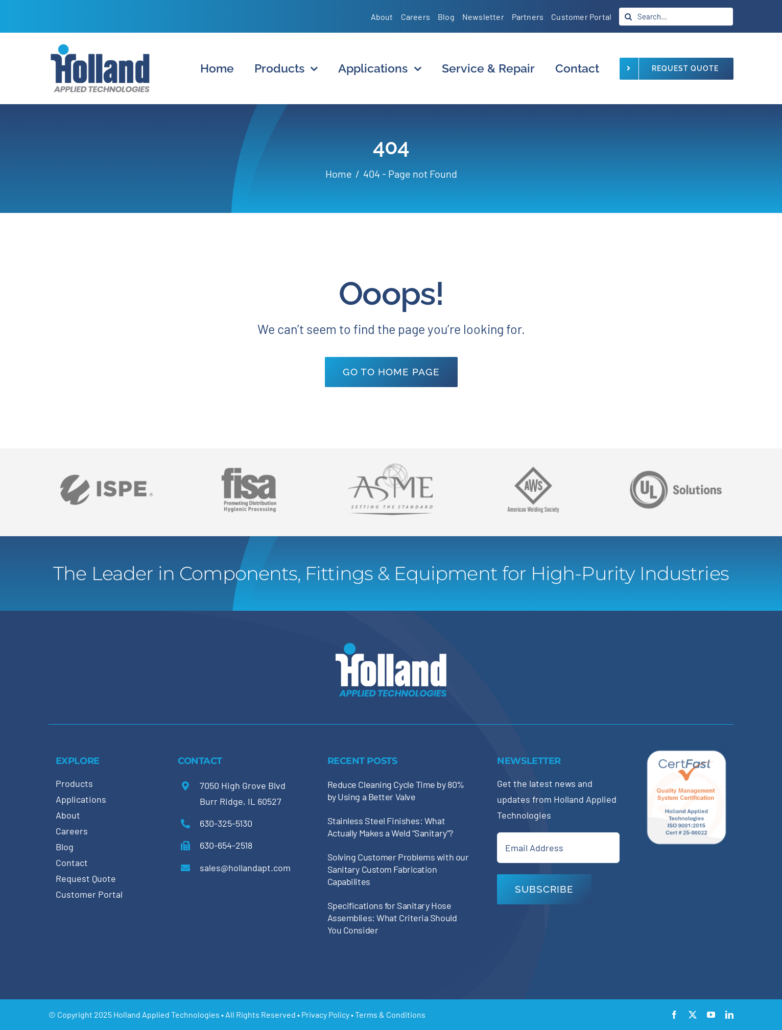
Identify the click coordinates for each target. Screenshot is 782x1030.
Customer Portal (89, 894)
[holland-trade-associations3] (533, 470)
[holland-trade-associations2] (391, 466)
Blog (65, 846)
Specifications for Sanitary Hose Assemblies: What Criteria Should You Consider (392, 918)
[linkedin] (729, 1015)
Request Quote (86, 878)
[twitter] (693, 1015)
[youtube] (711, 1015)
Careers (72, 830)
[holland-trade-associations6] (106, 463)
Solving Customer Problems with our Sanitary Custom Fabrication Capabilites (398, 869)
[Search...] (676, 17)
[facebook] (674, 1015)
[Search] (628, 17)
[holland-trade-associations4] (248, 470)
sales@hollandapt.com (245, 867)
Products (74, 783)
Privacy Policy (325, 1014)
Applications (81, 799)
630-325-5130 (226, 823)
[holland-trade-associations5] (676, 463)
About (68, 815)
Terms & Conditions (390, 1014)
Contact (72, 862)
